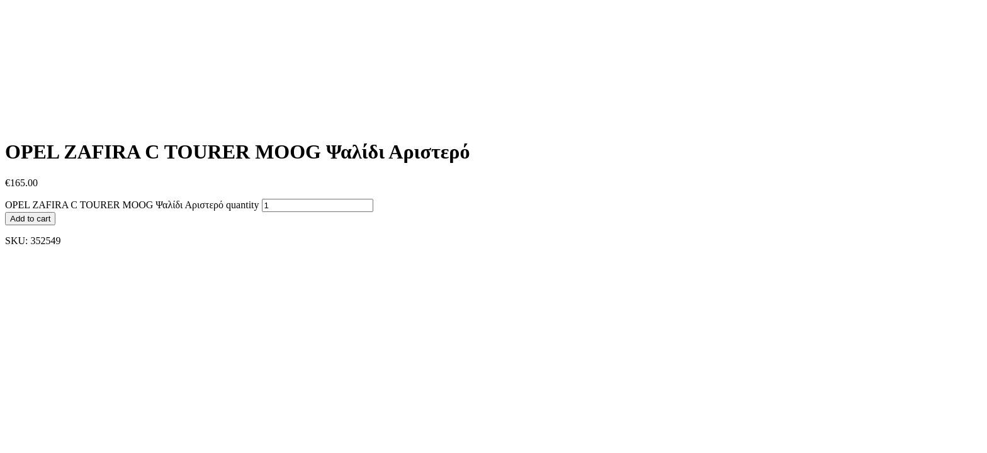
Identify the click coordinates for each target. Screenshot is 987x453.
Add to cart (30, 218)
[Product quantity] (317, 205)
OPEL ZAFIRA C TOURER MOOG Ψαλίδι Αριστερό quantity (132, 204)
